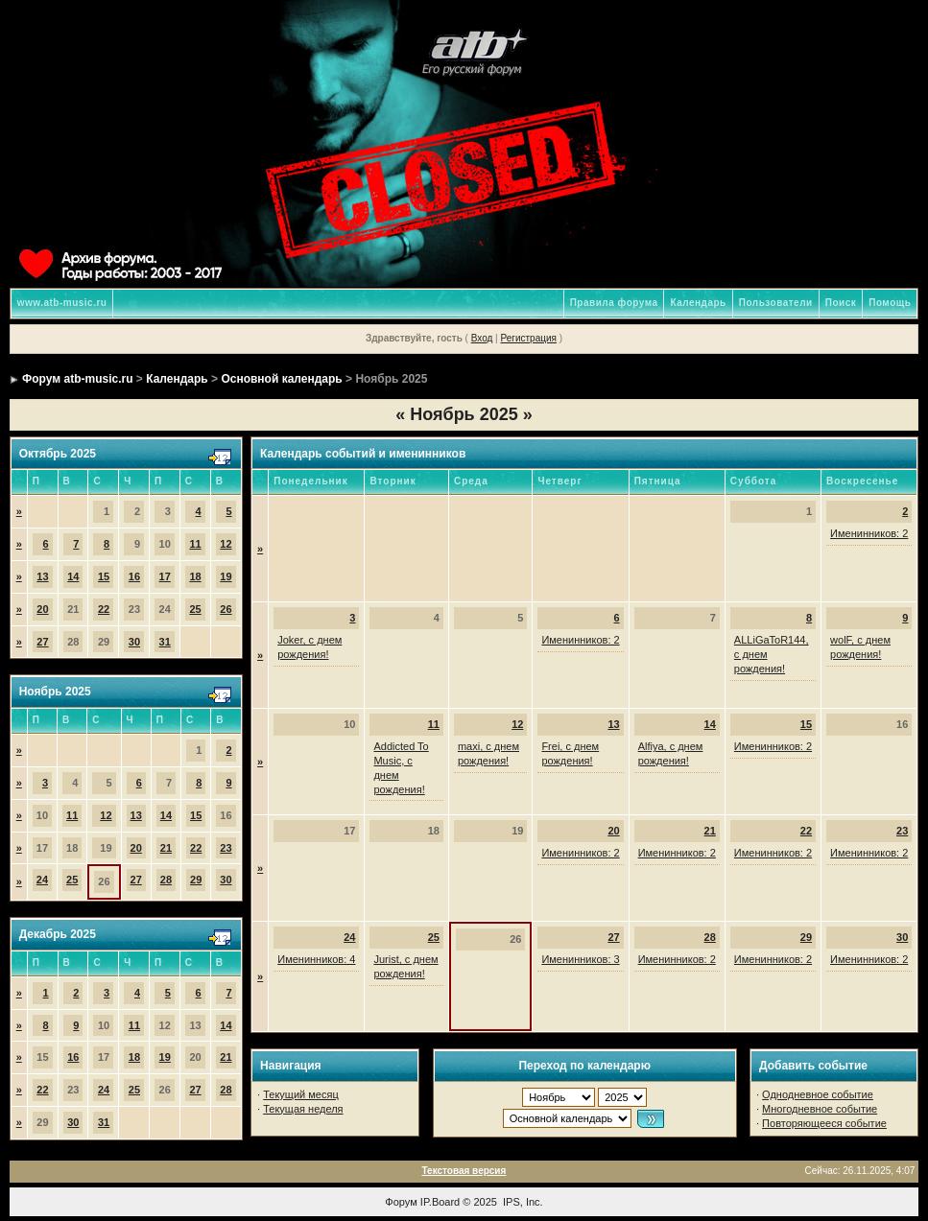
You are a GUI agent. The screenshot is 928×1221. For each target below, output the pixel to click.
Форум (400, 1202)
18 (195, 576)
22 (103, 609)
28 (166, 879)
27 (42, 641)
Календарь (698, 302)
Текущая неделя (303, 1109)
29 (196, 879)
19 (225, 576)
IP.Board (440, 1202)
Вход (482, 338)
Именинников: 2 (869, 533)
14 (73, 576)
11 (195, 544)
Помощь (890, 302)
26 (225, 609)
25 (195, 609)
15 (103, 576)
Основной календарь (281, 379)
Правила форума (614, 302)
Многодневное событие (819, 1109)
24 (42, 879)
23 (225, 848)
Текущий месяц (301, 1094)
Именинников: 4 (316, 959)
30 (134, 641)
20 (42, 609)
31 (165, 641)
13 (42, 576)
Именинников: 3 (580, 959)
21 (166, 848)
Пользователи (776, 302)
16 (134, 576)
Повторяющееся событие (824, 1123)
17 (165, 576)
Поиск (841, 302)
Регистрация (528, 338)
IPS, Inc (521, 1202)
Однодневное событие (817, 1094)
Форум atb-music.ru (77, 379)
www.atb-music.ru (62, 302)
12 (225, 544)
